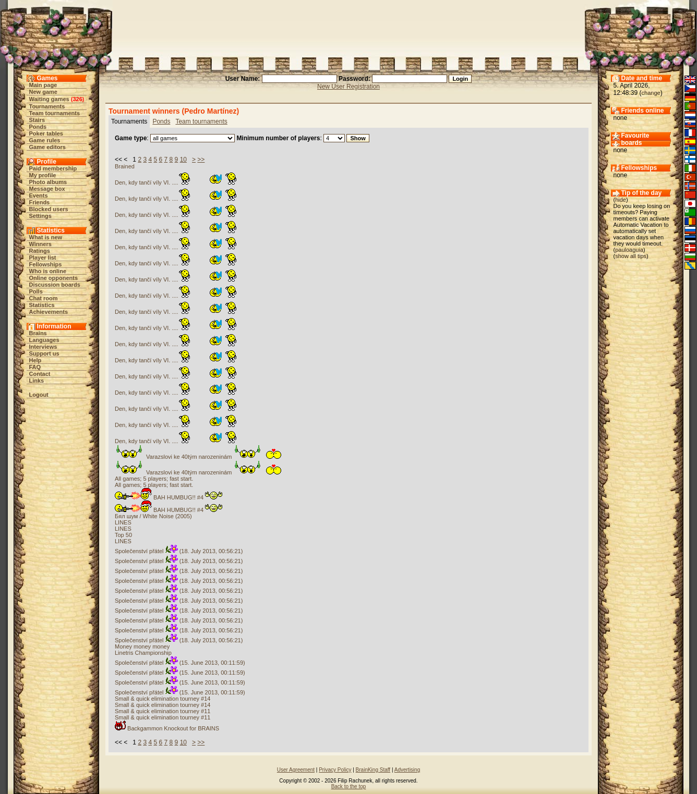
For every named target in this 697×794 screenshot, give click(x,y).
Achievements (48, 312)
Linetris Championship (143, 653)
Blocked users (48, 209)
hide (620, 200)
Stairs (37, 120)
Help (35, 360)
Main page (43, 85)
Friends (39, 202)
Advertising (407, 770)
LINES (123, 522)
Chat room (43, 298)
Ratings (39, 251)
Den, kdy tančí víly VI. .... (176, 182)
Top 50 (123, 535)
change (651, 93)
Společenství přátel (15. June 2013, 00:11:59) (180, 662)
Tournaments (47, 106)
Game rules (45, 140)
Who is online (48, 271)
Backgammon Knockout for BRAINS (167, 728)
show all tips (630, 256)
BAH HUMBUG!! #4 (168, 497)
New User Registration (348, 86)
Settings (40, 216)
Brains (38, 333)
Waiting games (49, 99)
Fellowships (45, 264)
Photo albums (48, 182)
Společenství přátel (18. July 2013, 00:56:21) (179, 551)
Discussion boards (54, 285)
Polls (36, 291)
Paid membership (53, 168)
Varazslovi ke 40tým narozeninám (199, 457)
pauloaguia (629, 250)
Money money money (142, 646)
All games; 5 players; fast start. (154, 478)
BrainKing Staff (373, 770)
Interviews (43, 347)
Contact (40, 374)
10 (183, 159)
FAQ (35, 367)
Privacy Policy (335, 770)
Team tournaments (54, 113)
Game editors (47, 147)
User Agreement (296, 770)
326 (77, 99)
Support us (44, 353)
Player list (42, 257)
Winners (40, 244)
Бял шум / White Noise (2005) (153, 516)
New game (43, 92)
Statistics (42, 305)
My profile (42, 175)
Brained (125, 166)
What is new (46, 237)
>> (201, 159)
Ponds (38, 127)
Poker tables (46, 133)
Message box (47, 189)
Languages (44, 340)
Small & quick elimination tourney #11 (162, 711)
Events (38, 195)
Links (36, 380)
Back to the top (348, 786)
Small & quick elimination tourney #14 (162, 698)
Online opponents (53, 278)
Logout (39, 395)
